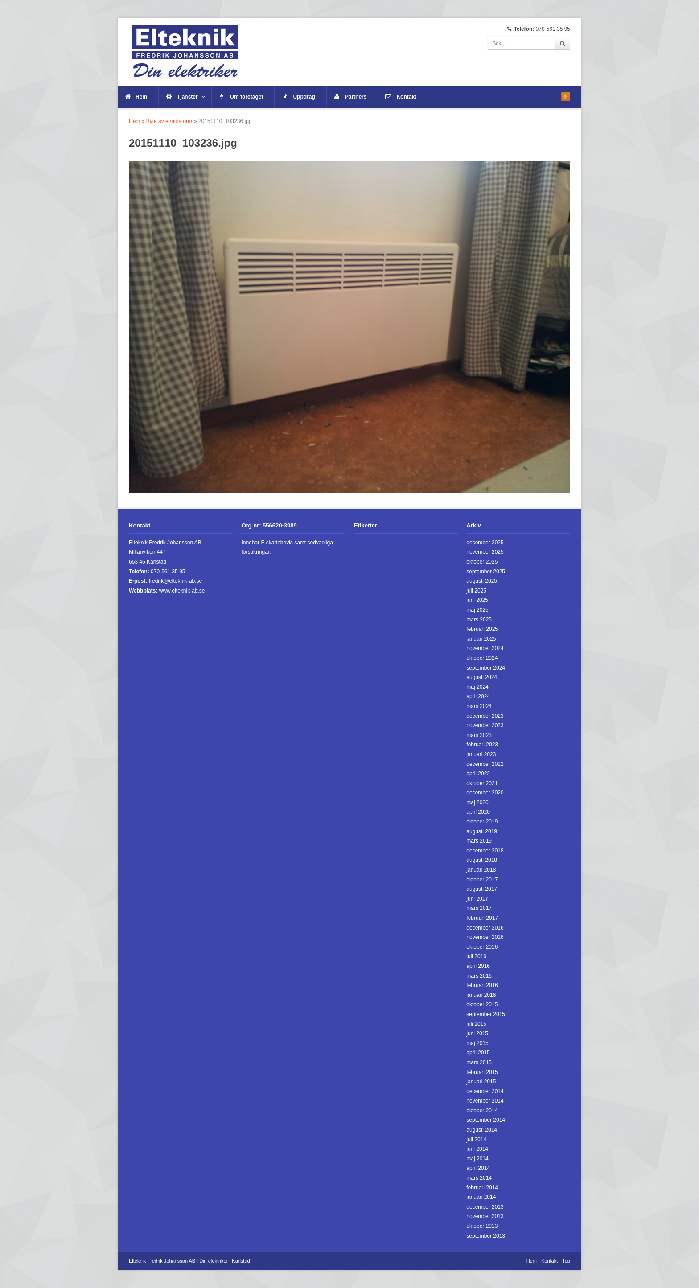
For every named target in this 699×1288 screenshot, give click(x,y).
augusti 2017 (481, 889)
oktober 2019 (482, 822)
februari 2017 (482, 918)
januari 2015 (481, 1081)
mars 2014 (479, 1178)
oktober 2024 (482, 658)
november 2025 (484, 552)
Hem (141, 97)
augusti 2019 (481, 831)
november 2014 (484, 1101)
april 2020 (478, 812)
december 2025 (484, 542)
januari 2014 (481, 1197)
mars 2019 (479, 841)
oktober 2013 (482, 1226)
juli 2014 (476, 1139)
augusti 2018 (481, 860)
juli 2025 (476, 591)
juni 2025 (477, 600)
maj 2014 (477, 1159)
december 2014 (484, 1091)
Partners (356, 97)
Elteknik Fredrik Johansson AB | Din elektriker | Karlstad (189, 1260)
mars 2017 (479, 908)
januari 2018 (481, 870)
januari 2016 (481, 995)
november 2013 (484, 1216)
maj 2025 (477, 610)
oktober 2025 (482, 562)
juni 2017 (477, 899)
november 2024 (484, 648)
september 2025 (485, 571)
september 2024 (485, 668)
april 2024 (478, 696)
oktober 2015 (482, 1004)
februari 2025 (482, 629)
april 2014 (478, 1168)
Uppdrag (304, 97)
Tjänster (191, 97)
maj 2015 (477, 1043)
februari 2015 (482, 1072)
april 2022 (478, 773)
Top (566, 1260)
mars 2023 (479, 735)
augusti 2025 (481, 581)
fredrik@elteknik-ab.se (175, 581)
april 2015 (478, 1052)
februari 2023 (482, 744)
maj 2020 (477, 802)
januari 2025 (481, 639)
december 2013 (484, 1207)
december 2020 (484, 793)
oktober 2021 (482, 783)
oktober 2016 (482, 947)
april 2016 (478, 966)
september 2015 (485, 1014)
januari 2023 (481, 754)
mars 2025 (479, 620)
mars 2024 (479, 706)
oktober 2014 (482, 1110)
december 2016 (484, 928)
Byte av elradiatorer (169, 121)
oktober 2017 (482, 879)
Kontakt (406, 97)
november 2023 (484, 725)
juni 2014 (477, 1149)
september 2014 (485, 1120)
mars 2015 (479, 1062)
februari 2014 (482, 1188)
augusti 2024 (481, 677)
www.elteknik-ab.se (182, 591)
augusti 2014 (481, 1130)
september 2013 (485, 1236)
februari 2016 (482, 985)
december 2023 (484, 716)
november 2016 (484, 937)
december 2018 (484, 851)
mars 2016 (479, 976)
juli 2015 (476, 1024)
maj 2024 (477, 687)
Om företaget (246, 97)
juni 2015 (477, 1033)
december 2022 (484, 764)
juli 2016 (476, 956)
